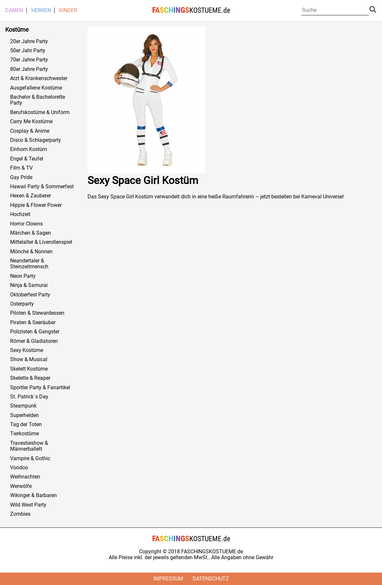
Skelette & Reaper (30, 378)
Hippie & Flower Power (36, 205)
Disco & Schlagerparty (35, 140)
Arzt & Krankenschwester (38, 78)
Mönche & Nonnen (31, 252)
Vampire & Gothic (30, 458)
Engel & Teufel (26, 159)
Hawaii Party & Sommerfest (42, 187)
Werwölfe (21, 486)
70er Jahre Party (29, 60)
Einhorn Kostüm (28, 149)
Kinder (68, 10)
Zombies (20, 514)
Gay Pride (21, 177)
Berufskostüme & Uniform (40, 112)
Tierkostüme (24, 434)
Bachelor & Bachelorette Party (37, 100)
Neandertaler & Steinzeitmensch (29, 264)
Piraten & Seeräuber (33, 323)
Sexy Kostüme (26, 350)
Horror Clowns (26, 224)
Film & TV (21, 168)
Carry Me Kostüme (31, 122)
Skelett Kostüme (29, 369)
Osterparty (22, 304)
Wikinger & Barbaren (33, 495)
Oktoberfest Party (30, 295)
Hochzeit (20, 214)
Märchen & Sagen (30, 233)
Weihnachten (25, 477)
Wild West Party (28, 505)
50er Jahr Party (27, 51)
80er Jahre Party (29, 69)
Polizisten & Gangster (34, 332)
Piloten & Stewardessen (37, 313)
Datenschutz (211, 579)
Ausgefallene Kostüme (36, 88)
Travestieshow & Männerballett (29, 446)
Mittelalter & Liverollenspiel (41, 242)
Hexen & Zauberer (30, 196)
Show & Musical (28, 359)
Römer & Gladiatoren (34, 341)
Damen (14, 10)
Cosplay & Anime (29, 131)
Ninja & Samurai (29, 285)
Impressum (168, 579)
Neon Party (23, 276)
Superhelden (24, 415)
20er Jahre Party (29, 41)
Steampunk (23, 406)
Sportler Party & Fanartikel (40, 388)
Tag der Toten (26, 424)
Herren (41, 10)
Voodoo (19, 468)
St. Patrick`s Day (29, 397)
